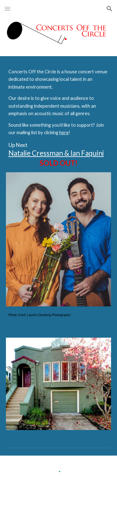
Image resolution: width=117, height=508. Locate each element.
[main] (58, 118)
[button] (7, 8)
